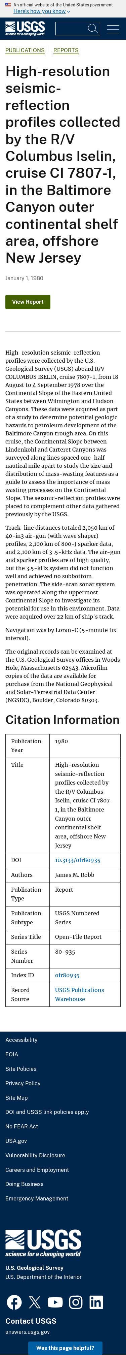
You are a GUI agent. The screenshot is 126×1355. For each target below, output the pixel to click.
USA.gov (16, 1141)
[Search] (93, 28)
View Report (28, 302)
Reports (66, 50)
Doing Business (24, 1184)
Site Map (16, 1098)
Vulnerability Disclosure (35, 1156)
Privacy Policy (23, 1084)
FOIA (11, 1055)
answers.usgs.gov (27, 1332)
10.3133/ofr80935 (77, 860)
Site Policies (20, 1069)
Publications (25, 50)
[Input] (77, 28)
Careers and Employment (37, 1170)
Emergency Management (36, 1199)
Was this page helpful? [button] (65, 1348)
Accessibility (21, 1040)
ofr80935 (67, 975)
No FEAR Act (21, 1127)
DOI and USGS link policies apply (47, 1112)
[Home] (25, 34)
